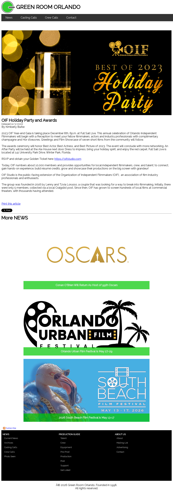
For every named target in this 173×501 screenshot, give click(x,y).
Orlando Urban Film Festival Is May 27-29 (86, 351)
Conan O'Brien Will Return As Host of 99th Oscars (87, 285)
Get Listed (65, 470)
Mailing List (122, 442)
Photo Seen (10, 456)
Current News (11, 438)
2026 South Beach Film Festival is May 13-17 (86, 417)
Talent (63, 438)
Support (64, 465)
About (120, 438)
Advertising (122, 447)
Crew (63, 442)
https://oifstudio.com (67, 158)
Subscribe (11, 428)
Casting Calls (29, 17)
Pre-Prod (64, 452)
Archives (8, 442)
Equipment (66, 447)
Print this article (11, 203)
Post (62, 461)
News (9, 17)
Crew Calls (51, 17)
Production (65, 456)
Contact (71, 17)
